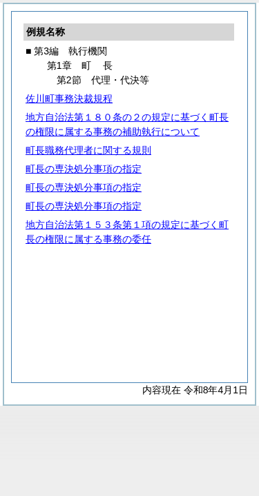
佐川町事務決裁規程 (69, 98)
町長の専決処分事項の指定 (84, 168)
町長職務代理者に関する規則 (88, 150)
